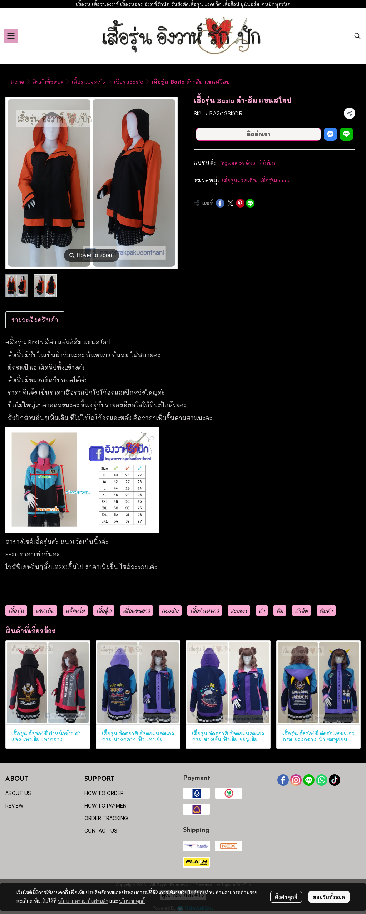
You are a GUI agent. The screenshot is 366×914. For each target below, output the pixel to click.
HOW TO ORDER (104, 793)
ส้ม (279, 610)
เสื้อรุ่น (16, 610)
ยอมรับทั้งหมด (329, 897)
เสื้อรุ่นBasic (128, 81)
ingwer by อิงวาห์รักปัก (247, 162)
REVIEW (14, 806)
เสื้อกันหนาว (204, 610)
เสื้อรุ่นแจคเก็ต (89, 81)
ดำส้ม (301, 610)
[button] (357, 36)
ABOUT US (18, 793)
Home (17, 81)
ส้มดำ (326, 610)
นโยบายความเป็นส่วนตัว (83, 901)
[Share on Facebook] (220, 203)
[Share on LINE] (250, 203)
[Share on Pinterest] (240, 203)
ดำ (262, 610)
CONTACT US (100, 831)
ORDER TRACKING (106, 818)
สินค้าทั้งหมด (48, 81)
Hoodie (170, 610)
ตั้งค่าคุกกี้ (286, 897)
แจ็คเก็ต (75, 610)
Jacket (239, 610)
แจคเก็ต (44, 610)
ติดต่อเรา (258, 134)
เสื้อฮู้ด (104, 610)
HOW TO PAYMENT (107, 806)
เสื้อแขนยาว (136, 610)
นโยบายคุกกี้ (132, 901)
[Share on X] (230, 203)
